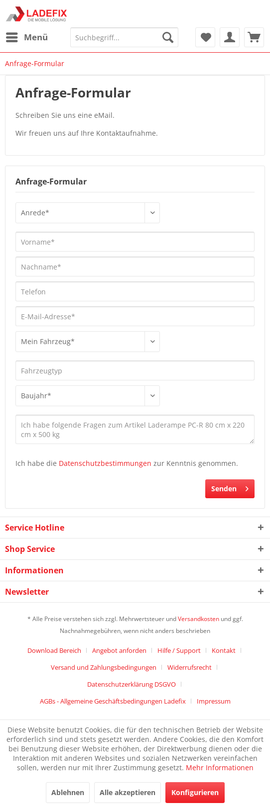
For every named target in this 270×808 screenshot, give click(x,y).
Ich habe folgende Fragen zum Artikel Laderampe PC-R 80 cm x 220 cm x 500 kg (135, 429)
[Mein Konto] (230, 37)
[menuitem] (26, 37)
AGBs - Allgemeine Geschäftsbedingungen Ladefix (113, 701)
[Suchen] (167, 37)
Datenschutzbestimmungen (105, 463)
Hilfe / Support (179, 650)
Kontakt (224, 650)
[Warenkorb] (254, 37)
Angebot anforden (119, 650)
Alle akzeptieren (127, 792)
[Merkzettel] (205, 37)
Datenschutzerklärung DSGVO (131, 684)
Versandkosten (198, 619)
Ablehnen (67, 792)
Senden (230, 487)
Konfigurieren (195, 792)
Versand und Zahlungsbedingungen (103, 667)
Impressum (214, 701)
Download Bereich (54, 650)
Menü (27, 36)
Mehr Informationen (220, 767)
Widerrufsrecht (189, 667)
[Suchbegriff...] (124, 37)
